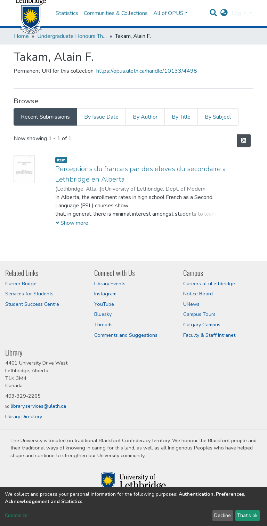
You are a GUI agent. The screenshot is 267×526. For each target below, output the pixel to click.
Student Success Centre (32, 304)
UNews (191, 304)
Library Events (110, 283)
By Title (181, 134)
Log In (240, 22)
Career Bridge (21, 283)
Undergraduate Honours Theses (72, 53)
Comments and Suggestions (125, 335)
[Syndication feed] (244, 158)
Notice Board (198, 293)
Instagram (105, 293)
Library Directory (23, 416)
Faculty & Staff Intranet (209, 335)
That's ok (247, 515)
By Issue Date (101, 134)
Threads (103, 324)
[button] (224, 22)
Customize (16, 515)
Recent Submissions (45, 134)
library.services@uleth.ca (38, 406)
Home (21, 53)
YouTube (104, 304)
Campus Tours (199, 314)
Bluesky (103, 314)
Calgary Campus (201, 324)
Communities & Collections (116, 22)
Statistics (67, 22)
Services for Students (29, 293)
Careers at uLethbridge (209, 283)
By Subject (218, 134)
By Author (145, 134)
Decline (222, 515)
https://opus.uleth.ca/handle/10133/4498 (146, 88)
